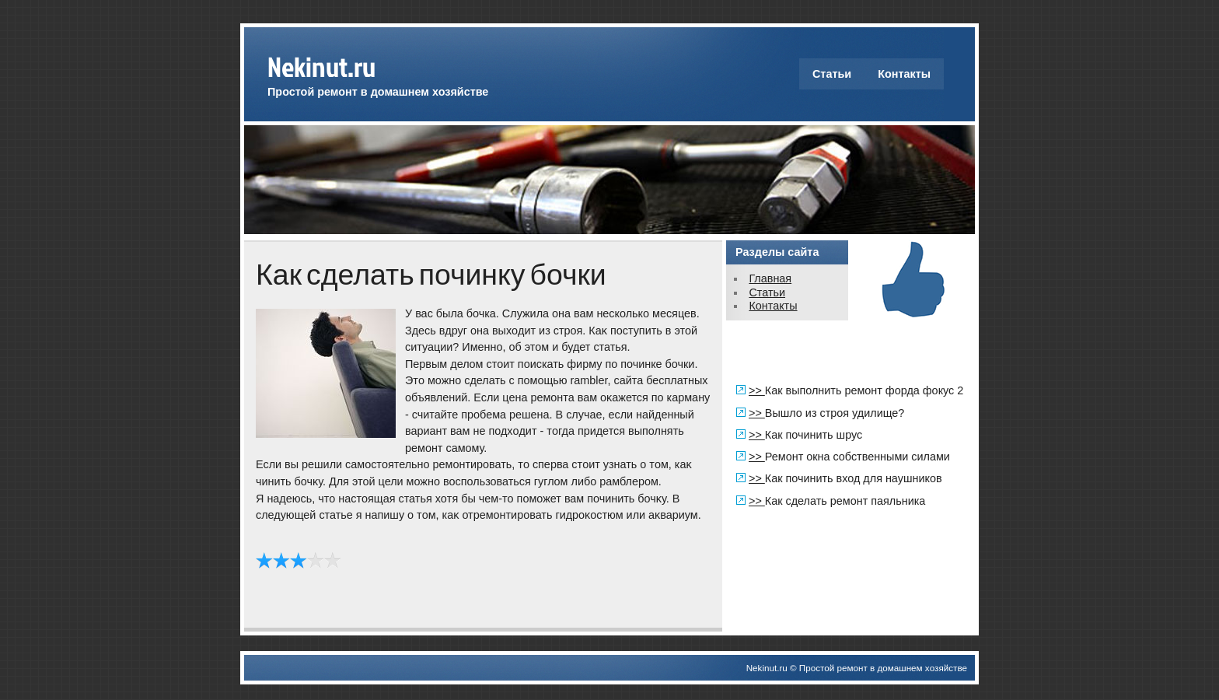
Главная (770, 278)
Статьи (831, 74)
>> (757, 390)
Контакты (904, 74)
